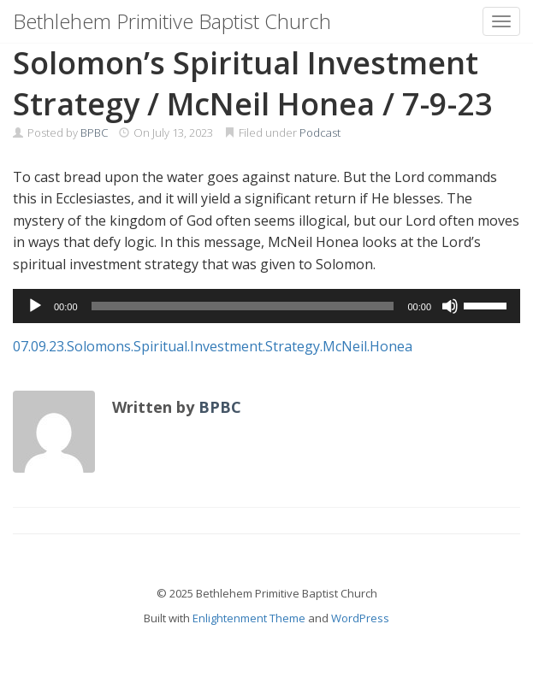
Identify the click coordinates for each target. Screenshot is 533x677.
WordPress (360, 618)
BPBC (94, 132)
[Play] (35, 306)
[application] (266, 306)
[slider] (243, 306)
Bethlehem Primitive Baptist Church (172, 21)
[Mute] (450, 306)
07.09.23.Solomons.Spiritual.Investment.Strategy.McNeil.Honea (212, 346)
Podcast (320, 132)
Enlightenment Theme (248, 618)
